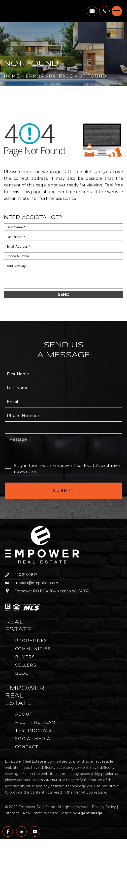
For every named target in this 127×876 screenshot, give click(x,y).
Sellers (25, 665)
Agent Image (90, 813)
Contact (26, 747)
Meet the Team (35, 722)
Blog (22, 673)
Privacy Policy (104, 807)
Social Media (32, 738)
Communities (33, 648)
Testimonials (33, 730)
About (24, 714)
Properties (31, 640)
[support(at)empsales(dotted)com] (92, 11)
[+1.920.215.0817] (104, 11)
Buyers (25, 657)
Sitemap (12, 813)
